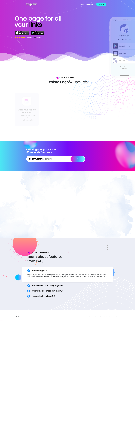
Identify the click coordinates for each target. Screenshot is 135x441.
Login (81, 4)
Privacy (118, 318)
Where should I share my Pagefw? (47, 292)
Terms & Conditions (106, 318)
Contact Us (92, 318)
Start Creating (77, 160)
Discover (89, 4)
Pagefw (21, 318)
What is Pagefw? (39, 271)
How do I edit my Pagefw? (43, 297)
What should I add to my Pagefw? (47, 286)
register (100, 4)
